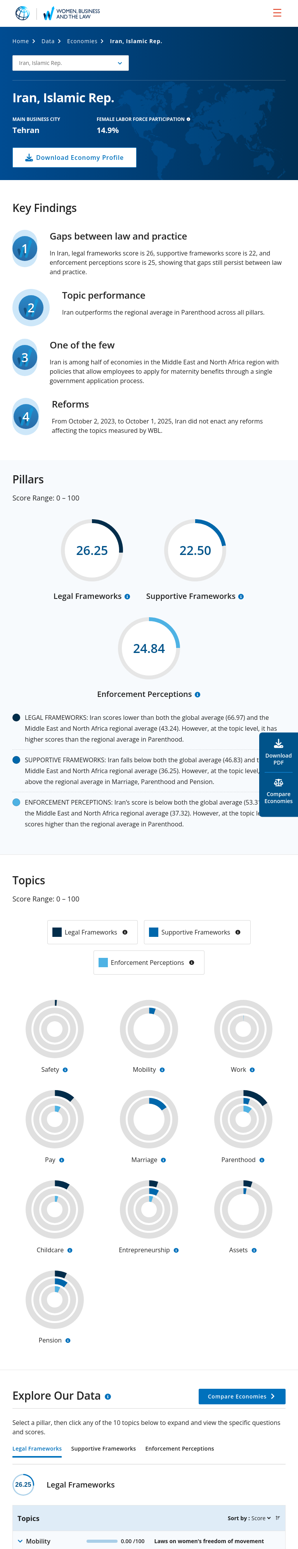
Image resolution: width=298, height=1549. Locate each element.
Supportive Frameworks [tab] (103, 1449)
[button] (70, 63)
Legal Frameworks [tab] (37, 1449)
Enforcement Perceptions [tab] (179, 1449)
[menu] (277, 12)
